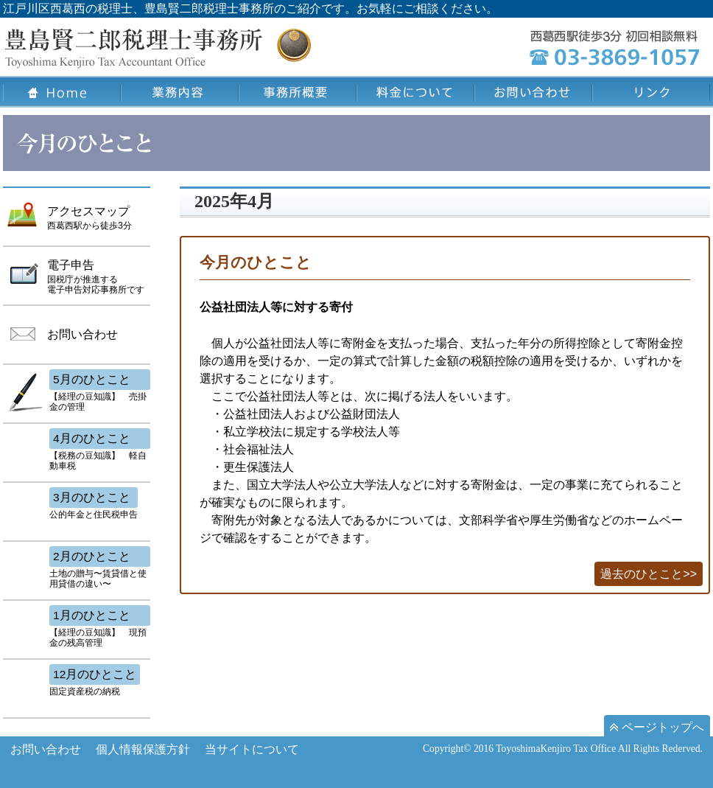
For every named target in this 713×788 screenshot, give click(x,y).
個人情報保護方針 (143, 749)
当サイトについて (252, 749)
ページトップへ (657, 727)
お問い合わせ (45, 749)
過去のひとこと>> (648, 574)
